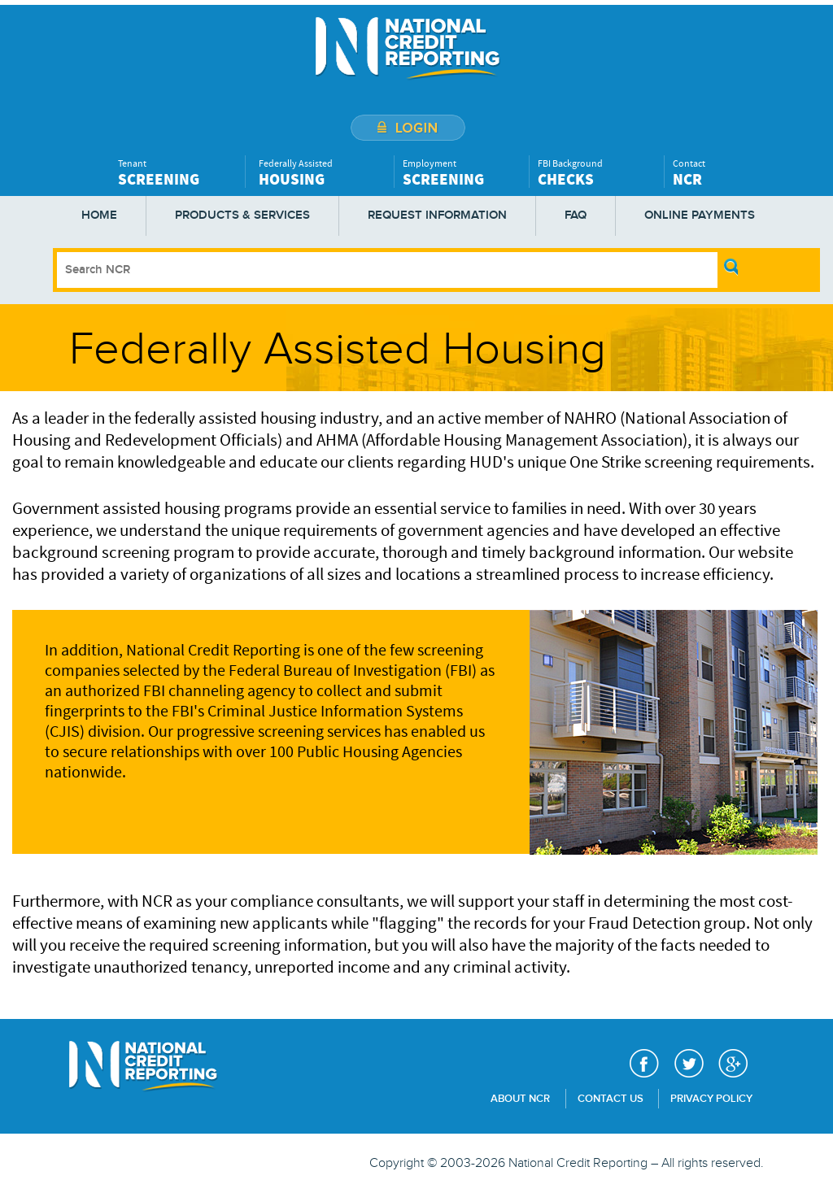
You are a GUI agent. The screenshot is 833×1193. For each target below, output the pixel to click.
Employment (462, 172)
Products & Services (242, 215)
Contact (732, 172)
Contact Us (610, 1098)
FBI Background (597, 172)
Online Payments (699, 215)
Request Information (437, 215)
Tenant (177, 172)
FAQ (576, 215)
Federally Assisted (322, 172)
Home (99, 215)
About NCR (520, 1098)
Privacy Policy (711, 1098)
